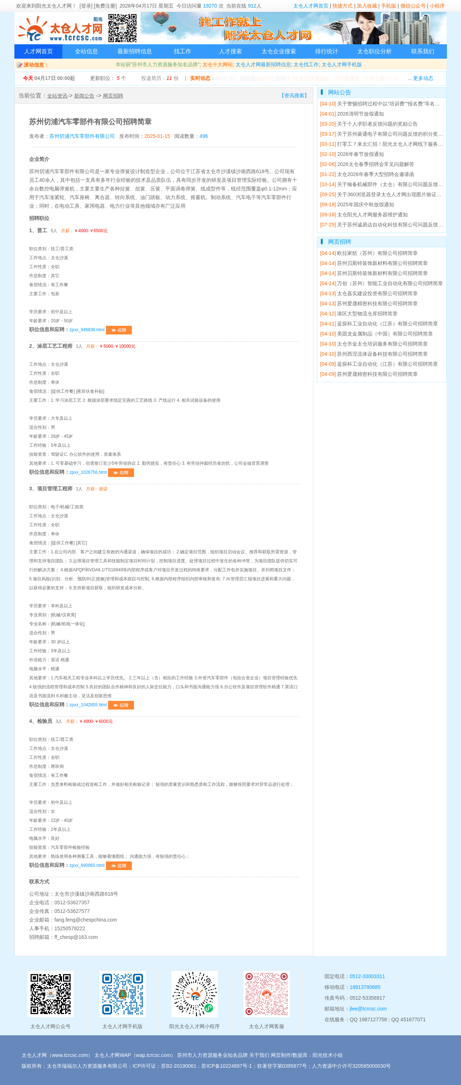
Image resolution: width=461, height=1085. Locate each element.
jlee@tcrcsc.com (368, 1009)
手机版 (388, 6)
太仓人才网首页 (310, 6)
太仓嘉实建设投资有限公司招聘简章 (369, 293)
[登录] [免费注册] (98, 6)
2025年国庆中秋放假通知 (357, 204)
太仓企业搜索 (278, 51)
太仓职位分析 (374, 51)
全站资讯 (57, 96)
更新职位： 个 (108, 78)
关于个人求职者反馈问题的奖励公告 (369, 124)
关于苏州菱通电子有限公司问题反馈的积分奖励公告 (386, 134)
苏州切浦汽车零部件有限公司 (82, 136)
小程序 (437, 6)
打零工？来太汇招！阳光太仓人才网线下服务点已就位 (389, 144)
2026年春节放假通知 (352, 154)
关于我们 (259, 1055)
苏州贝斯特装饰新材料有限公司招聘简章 (374, 263)
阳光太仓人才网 (54, 6)
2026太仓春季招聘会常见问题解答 (367, 164)
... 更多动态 (421, 78)
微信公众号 (413, 6)
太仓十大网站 (217, 64)
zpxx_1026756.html (102, 472)
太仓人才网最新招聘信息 (263, 64)
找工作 (182, 51)
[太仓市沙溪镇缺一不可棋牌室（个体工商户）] (344, 78)
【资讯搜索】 (294, 95)
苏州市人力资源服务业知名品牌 (212, 1055)
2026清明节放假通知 (352, 114)
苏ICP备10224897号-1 (226, 1066)
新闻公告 (84, 96)
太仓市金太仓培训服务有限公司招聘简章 (374, 344)
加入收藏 (367, 6)
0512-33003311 (367, 976)
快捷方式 (342, 6)
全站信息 (86, 51)
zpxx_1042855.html (102, 704)
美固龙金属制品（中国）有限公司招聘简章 (376, 334)
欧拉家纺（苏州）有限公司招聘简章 (369, 253)
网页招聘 (113, 96)
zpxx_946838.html (101, 329)
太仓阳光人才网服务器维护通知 (364, 214)
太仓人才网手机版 (342, 64)
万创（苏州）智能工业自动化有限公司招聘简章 (381, 283)
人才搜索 (230, 51)
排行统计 (326, 51)
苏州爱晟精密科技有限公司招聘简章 (369, 303)
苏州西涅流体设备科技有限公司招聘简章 (374, 354)
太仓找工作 (306, 64)
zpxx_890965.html (101, 865)
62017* (264, 78)
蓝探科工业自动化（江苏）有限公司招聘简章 (379, 324)
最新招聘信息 (134, 51)
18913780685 (365, 987)
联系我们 (422, 51)
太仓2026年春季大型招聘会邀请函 (367, 174)
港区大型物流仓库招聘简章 (359, 313)
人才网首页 (38, 51)
